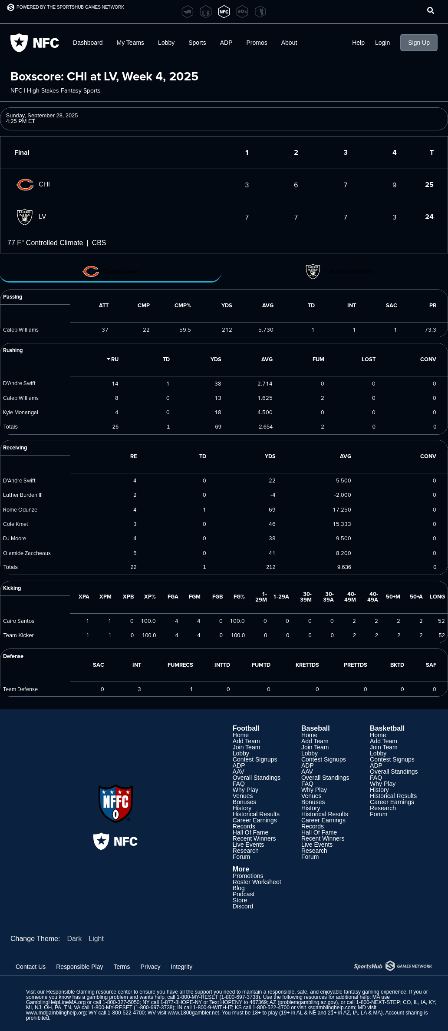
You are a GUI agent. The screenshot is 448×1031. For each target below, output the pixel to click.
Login (382, 43)
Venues (243, 795)
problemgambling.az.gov (307, 1002)
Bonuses (244, 801)
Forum (241, 856)
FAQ (239, 783)
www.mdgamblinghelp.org (56, 1013)
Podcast (244, 894)
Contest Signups (255, 759)
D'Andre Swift (19, 383)
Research (246, 850)
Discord (243, 906)
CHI (32, 184)
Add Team (246, 741)
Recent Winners (254, 838)
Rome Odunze (20, 509)
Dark (74, 938)
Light (96, 938)
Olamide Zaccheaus (27, 553)
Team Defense (20, 689)
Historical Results (256, 814)
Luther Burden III (23, 495)
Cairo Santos (18, 621)
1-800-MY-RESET (197, 997)
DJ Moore (14, 538)
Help (358, 43)
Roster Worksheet (257, 881)
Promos (257, 42)
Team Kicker (18, 635)
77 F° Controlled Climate (45, 242)
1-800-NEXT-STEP (378, 1002)
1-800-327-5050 (120, 1002)
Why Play (245, 789)
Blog (239, 888)
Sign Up (419, 42)
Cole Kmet (15, 524)
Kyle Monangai (20, 412)
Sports (197, 42)
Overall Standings (257, 777)
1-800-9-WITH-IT (212, 1007)
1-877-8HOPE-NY (181, 1002)
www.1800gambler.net (193, 1013)
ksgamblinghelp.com (331, 1007)
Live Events (248, 844)
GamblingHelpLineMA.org (56, 1002)
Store (240, 900)
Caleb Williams (21, 329)
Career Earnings (255, 820)
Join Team (246, 747)
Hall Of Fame (250, 832)
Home (241, 735)
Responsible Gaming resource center (89, 992)
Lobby (166, 42)
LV (30, 216)
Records (244, 826)
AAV (238, 771)
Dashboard (88, 42)
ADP (226, 42)
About (289, 42)
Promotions (248, 875)
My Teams (131, 42)
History (242, 808)
